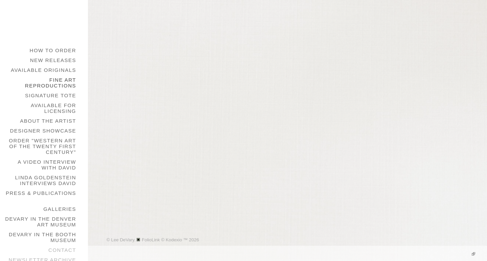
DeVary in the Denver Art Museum (40, 221)
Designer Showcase (43, 131)
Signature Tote (50, 95)
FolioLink (151, 239)
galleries (59, 209)
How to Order (53, 50)
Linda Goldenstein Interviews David (45, 180)
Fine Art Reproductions (50, 82)
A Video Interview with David (47, 164)
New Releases (53, 60)
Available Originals (43, 70)
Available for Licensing (53, 108)
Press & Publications (41, 193)
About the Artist (48, 121)
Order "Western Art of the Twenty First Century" (42, 146)
